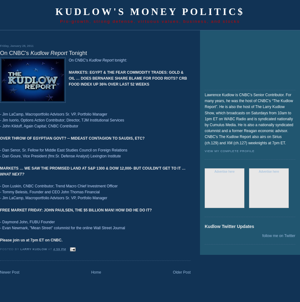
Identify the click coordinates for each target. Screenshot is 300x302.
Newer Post (9, 272)
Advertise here (224, 171)
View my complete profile (229, 151)
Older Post (182, 272)
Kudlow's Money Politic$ (150, 11)
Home (96, 272)
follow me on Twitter (278, 236)
